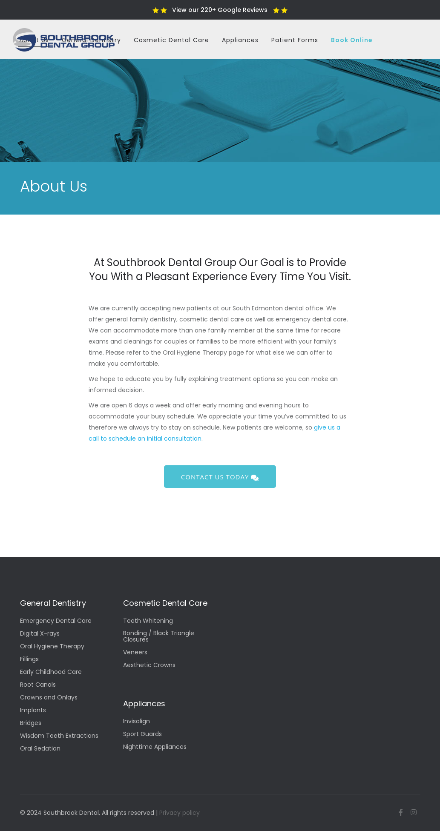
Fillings (29, 659)
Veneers (135, 652)
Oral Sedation (40, 749)
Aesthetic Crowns (149, 665)
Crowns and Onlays (49, 698)
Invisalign (136, 721)
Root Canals (38, 685)
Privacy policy (179, 812)
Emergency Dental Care (56, 621)
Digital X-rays (40, 634)
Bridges (30, 723)
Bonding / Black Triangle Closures (158, 637)
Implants (33, 710)
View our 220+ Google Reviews (220, 10)
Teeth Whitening (148, 621)
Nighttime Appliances (155, 747)
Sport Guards (142, 734)
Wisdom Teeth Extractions (59, 736)
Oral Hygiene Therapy (52, 646)
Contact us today (220, 477)
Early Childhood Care (51, 672)
